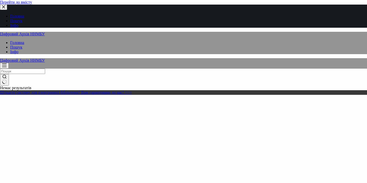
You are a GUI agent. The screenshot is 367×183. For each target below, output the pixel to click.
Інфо (14, 52)
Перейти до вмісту (16, 2)
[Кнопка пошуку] (4, 80)
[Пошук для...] (22, 71)
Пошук (16, 47)
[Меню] (4, 66)
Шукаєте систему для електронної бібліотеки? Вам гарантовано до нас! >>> (66, 92)
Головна (17, 42)
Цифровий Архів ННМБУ (22, 34)
